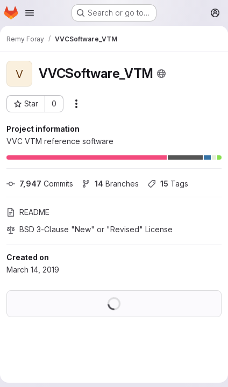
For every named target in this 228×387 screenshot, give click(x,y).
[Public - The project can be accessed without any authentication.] (161, 73)
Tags (167, 183)
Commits (39, 183)
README (27, 212)
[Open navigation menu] (29, 13)
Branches (110, 183)
